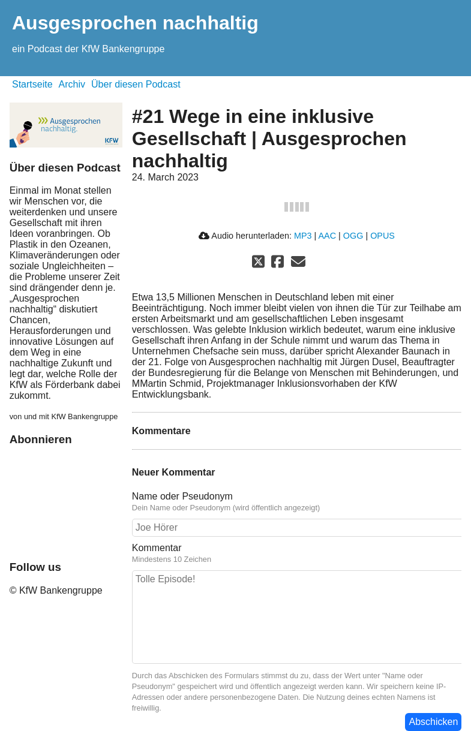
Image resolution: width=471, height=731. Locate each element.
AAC (327, 235)
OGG (353, 235)
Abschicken (433, 722)
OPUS (382, 235)
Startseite (32, 84)
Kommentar (157, 548)
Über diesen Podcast (136, 84)
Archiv (72, 84)
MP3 (303, 235)
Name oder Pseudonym (182, 496)
